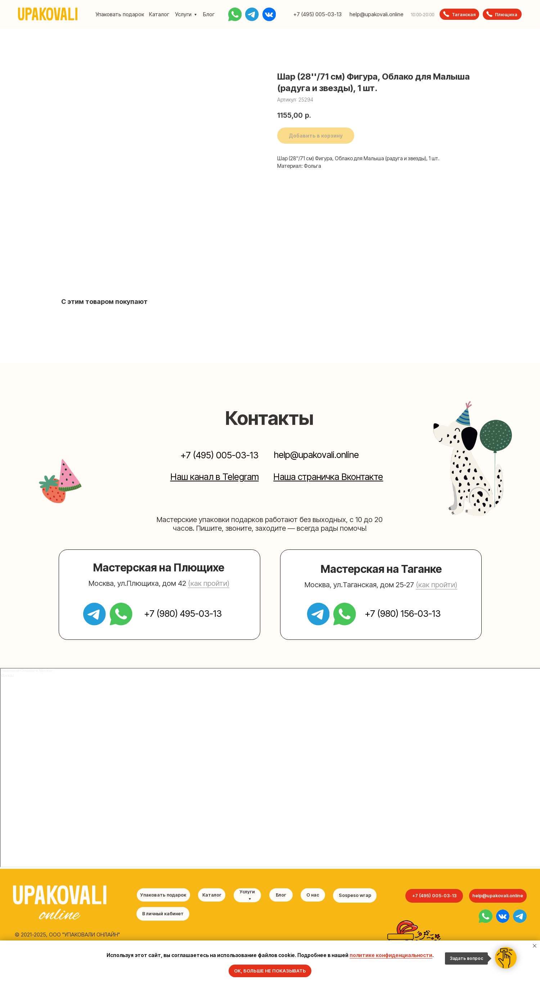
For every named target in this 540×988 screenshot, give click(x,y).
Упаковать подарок (119, 14)
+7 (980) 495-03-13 (183, 613)
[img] (485, 916)
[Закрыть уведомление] (534, 945)
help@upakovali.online (377, 14)
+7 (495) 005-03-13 (317, 14)
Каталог (159, 14)
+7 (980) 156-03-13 (403, 613)
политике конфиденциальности (391, 955)
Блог (209, 14)
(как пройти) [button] (208, 583)
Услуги (183, 14)
